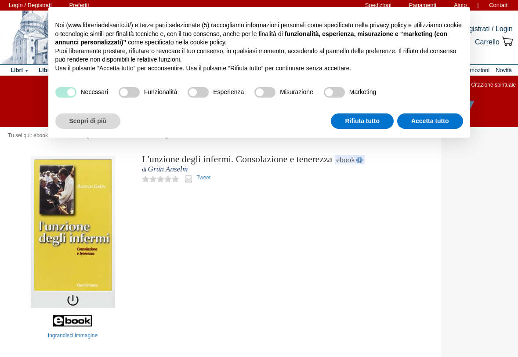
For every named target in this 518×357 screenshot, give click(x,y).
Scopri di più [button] (88, 120)
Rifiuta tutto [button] (362, 120)
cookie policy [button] (207, 42)
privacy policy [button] (387, 25)
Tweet (203, 178)
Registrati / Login (486, 29)
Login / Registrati (30, 5)
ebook (346, 160)
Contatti (499, 5)
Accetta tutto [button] (430, 120)
